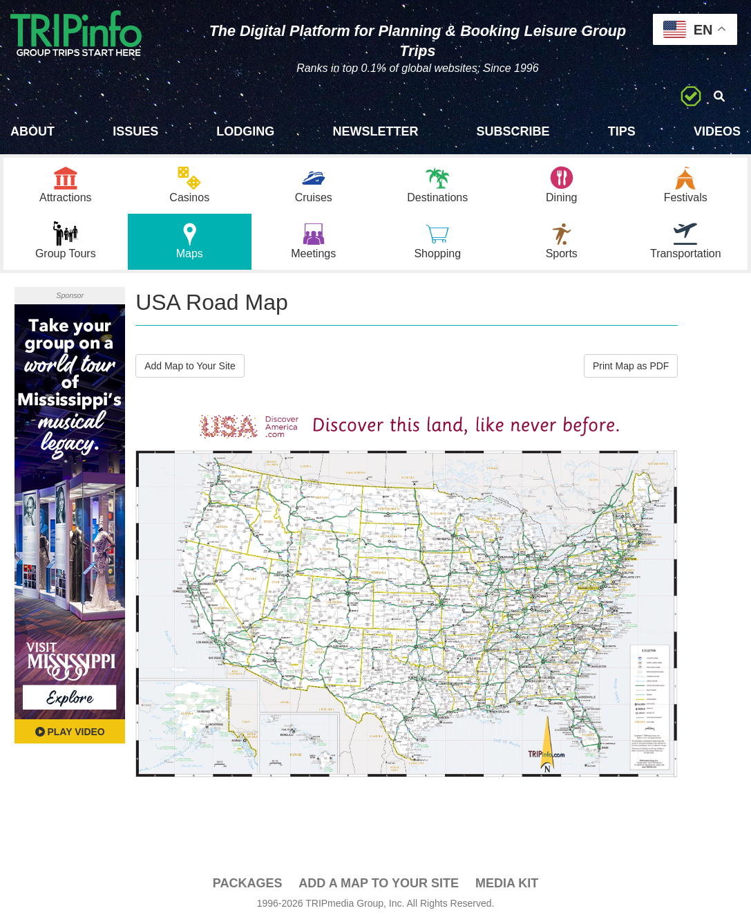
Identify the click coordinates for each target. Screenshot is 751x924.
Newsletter (375, 131)
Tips (622, 131)
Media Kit (506, 883)
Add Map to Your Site (190, 365)
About (32, 131)
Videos (717, 131)
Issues (135, 131)
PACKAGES (248, 883)
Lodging (245, 131)
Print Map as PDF (631, 365)
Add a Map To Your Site (378, 883)
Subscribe (513, 131)
